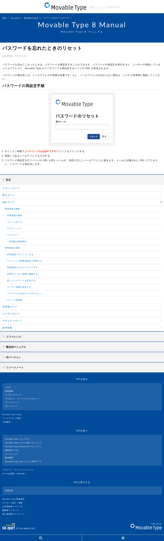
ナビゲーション (14, 228)
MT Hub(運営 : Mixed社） (15, 473)
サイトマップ (11, 406)
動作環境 (9, 457)
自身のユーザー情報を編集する (22, 274)
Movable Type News (13, 414)
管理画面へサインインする (20, 254)
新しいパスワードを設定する (21, 280)
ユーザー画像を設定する (19, 287)
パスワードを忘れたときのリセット (24, 293)
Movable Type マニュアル (17, 439)
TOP (4, 18)
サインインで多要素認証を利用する (24, 261)
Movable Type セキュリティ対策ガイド (23, 461)
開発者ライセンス (11, 510)
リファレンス (11, 454)
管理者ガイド (9, 306)
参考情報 (7, 327)
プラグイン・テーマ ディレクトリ (19, 470)
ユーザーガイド (11, 313)
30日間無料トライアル (14, 506)
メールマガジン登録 (12, 418)
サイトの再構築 (14, 300)
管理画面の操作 (12, 248)
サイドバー (12, 235)
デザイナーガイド (12, 320)
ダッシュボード (14, 222)
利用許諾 (9, 490)
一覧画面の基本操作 (17, 241)
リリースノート (12, 402)
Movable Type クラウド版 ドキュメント (23, 443)
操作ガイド (8, 202)
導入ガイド (8, 195)
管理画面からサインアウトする (22, 267)
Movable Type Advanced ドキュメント (23, 446)
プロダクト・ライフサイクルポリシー (22, 398)
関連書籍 (9, 391)
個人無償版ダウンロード (14, 514)
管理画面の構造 (14, 215)
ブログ (8, 387)
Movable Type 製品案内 (14, 499)
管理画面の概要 (12, 209)
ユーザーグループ (13, 395)
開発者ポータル (12, 450)
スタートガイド (11, 188)
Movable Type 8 (31, 18)
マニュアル (15, 18)
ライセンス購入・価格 (13, 503)
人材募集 (7, 422)
